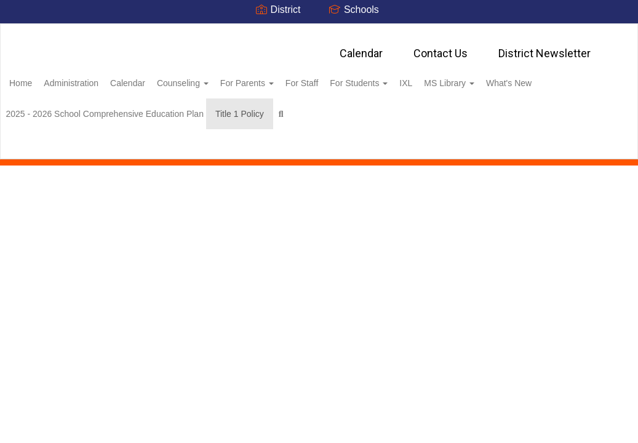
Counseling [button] (222, 77)
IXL (472, 77)
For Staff (354, 77)
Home (39, 77)
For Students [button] (418, 77)
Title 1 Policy (333, 108)
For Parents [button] (293, 77)
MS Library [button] (522, 77)
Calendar (361, 47)
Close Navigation (437, 113)
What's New (51, 108)
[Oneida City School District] (319, 31)
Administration (97, 77)
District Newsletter (544, 47)
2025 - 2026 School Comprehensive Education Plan (191, 108)
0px (592, 148)
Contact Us (440, 47)
